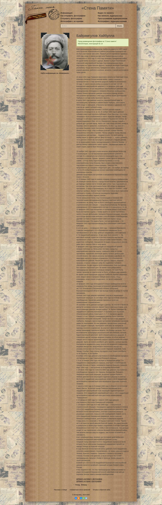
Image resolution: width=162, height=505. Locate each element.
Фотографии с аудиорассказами (112, 21)
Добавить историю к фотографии (89, 481)
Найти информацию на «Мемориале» (55, 73)
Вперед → (85, 485)
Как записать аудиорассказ (110, 16)
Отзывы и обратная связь (101, 490)
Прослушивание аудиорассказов (112, 18)
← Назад (76, 485)
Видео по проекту (106, 13)
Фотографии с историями (71, 21)
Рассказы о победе (60, 490)
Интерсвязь (78, 495)
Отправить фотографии (71, 18)
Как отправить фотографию (72, 16)
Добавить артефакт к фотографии (89, 479)
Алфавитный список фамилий (80, 490)
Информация (66, 13)
